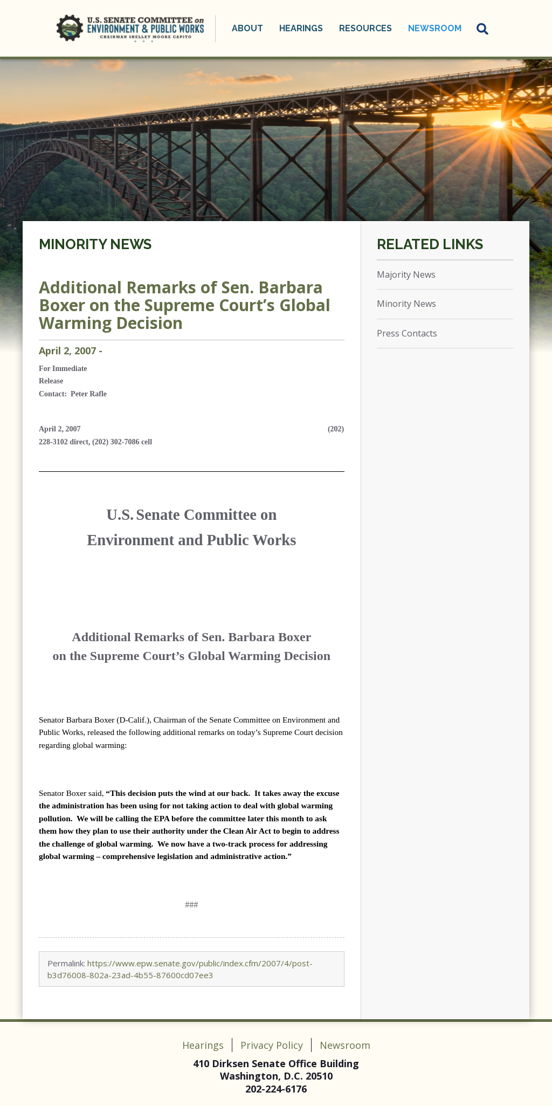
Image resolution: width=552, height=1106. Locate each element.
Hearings (301, 28)
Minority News (95, 244)
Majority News (406, 274)
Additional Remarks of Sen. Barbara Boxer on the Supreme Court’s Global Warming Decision (184, 305)
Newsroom (434, 28)
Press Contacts (407, 333)
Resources (365, 28)
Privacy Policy (271, 1045)
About (247, 28)
